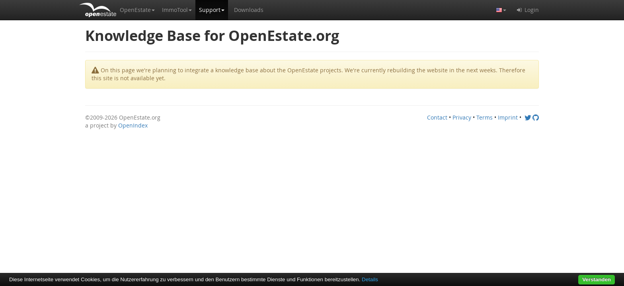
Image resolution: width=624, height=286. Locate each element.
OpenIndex (133, 125)
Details (370, 279)
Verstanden (596, 279)
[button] (137, 10)
